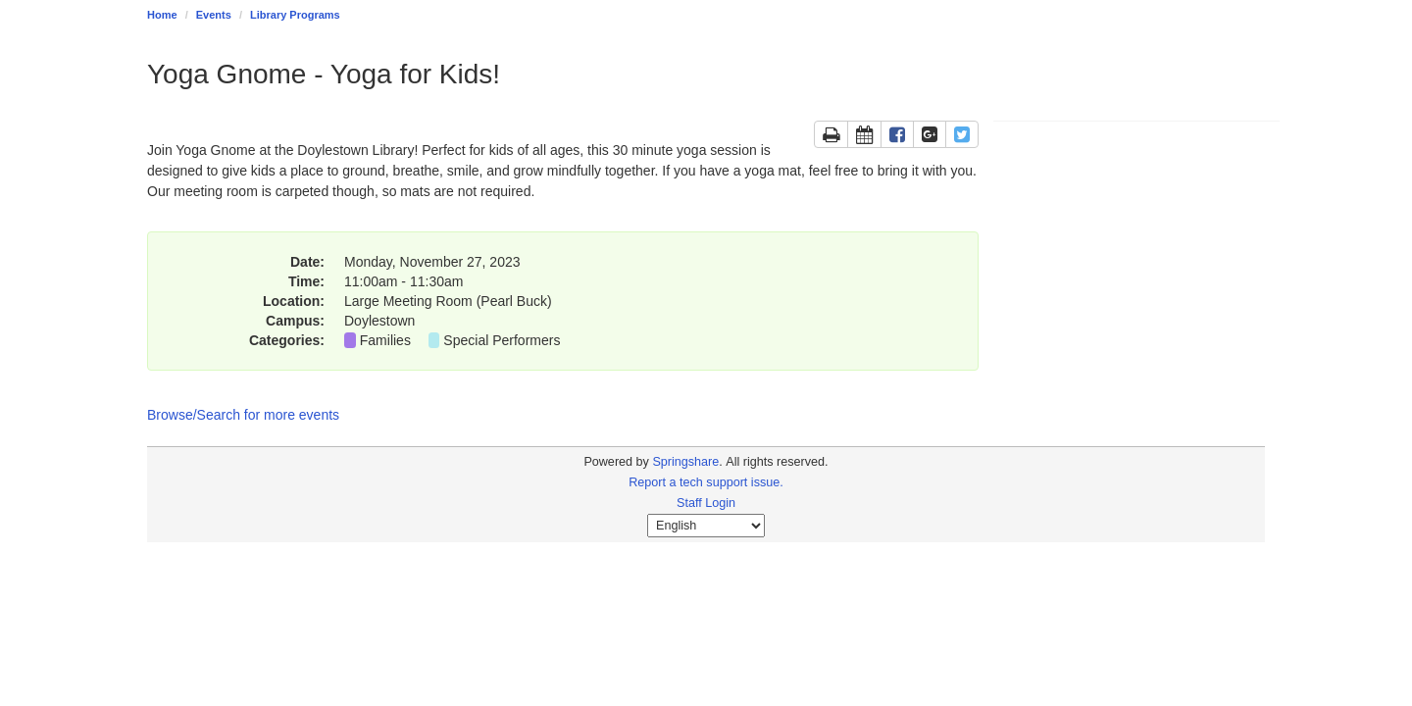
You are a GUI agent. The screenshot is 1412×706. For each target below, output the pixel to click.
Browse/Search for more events (243, 415)
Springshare (685, 462)
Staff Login (706, 503)
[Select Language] (706, 525)
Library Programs (295, 15)
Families (385, 340)
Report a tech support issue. (706, 482)
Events (213, 15)
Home (162, 15)
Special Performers (501, 340)
